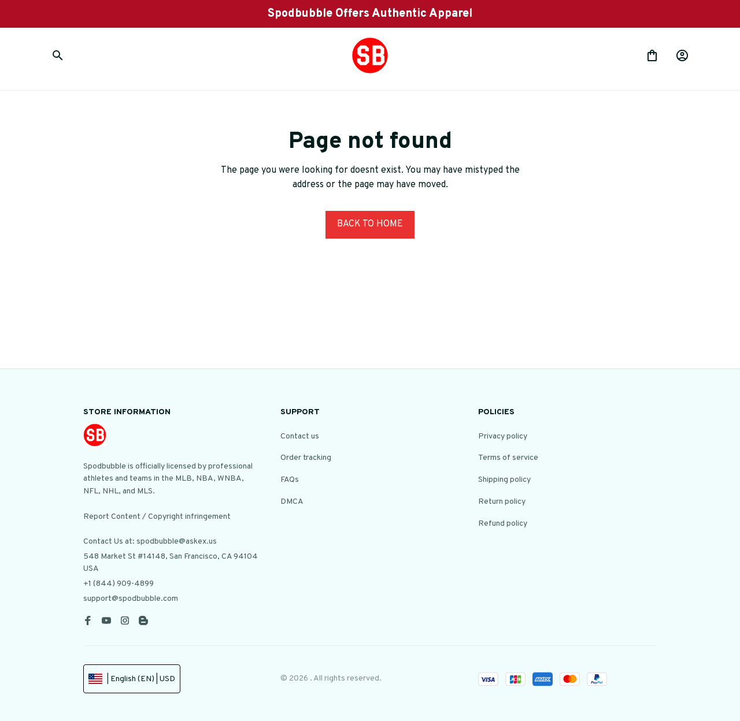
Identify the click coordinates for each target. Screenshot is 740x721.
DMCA (292, 502)
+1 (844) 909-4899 (118, 584)
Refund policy (502, 524)
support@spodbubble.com (130, 599)
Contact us (299, 436)
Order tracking (305, 458)
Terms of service (508, 458)
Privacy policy (502, 436)
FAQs (289, 480)
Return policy (502, 502)
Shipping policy (504, 480)
